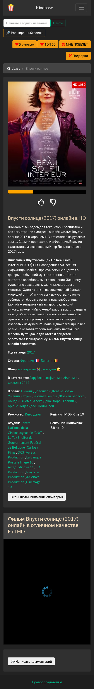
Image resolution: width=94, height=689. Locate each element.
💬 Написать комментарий (31, 661)
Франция (27, 360)
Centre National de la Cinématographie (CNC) (25, 428)
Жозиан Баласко (72, 396)
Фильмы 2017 (18, 383)
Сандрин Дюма (20, 401)
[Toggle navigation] (81, 8)
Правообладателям (47, 682)
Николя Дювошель (36, 391)
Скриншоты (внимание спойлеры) (37, 497)
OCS (21, 452)
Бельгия (47, 360)
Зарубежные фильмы (46, 378)
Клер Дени (33, 414)
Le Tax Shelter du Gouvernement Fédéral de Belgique (24, 442)
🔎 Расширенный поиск (24, 33)
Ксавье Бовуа (62, 391)
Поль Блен (46, 406)
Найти (58, 23)
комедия (50, 369)
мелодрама (27, 369)
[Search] (26, 23)
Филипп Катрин (20, 396)
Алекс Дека (42, 401)
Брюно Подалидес (22, 406)
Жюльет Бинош (46, 396)
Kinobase (44, 7)
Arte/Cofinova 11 (21, 467)
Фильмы (71, 378)
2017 (31, 352)
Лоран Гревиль (64, 401)
